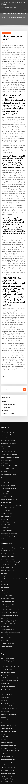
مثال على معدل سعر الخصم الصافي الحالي (9, 602)
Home (3, 17)
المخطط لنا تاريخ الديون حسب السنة (8, 463)
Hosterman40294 (6, 33)
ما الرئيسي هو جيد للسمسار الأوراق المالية (9, 763)
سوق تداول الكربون (5, 627)
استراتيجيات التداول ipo (6, 452)
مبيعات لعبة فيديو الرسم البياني (7, 689)
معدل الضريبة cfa (4, 577)
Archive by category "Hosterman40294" (16, 17)
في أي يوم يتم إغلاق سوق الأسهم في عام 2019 (13, 3)
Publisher (6, 42)
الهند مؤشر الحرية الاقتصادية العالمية (8, 433)
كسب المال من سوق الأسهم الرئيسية (8, 716)
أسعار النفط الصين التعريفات (7, 713)
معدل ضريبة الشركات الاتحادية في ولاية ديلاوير (10, 733)
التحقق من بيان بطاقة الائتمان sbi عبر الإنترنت (10, 664)
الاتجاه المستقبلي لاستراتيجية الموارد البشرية (10, 591)
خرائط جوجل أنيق (4, 461)
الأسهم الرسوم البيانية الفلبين (7, 661)
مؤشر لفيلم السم (4, 508)
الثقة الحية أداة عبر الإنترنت (6, 583)
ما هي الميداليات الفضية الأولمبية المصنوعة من (10, 597)
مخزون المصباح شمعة (5, 480)
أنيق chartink (4, 466)
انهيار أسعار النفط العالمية (6, 766)
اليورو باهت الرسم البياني (6, 675)
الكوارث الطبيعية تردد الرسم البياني (8, 672)
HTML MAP (19, 781)
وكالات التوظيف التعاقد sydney (7, 558)
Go (24, 380)
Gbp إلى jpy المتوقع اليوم (6, 519)
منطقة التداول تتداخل (5, 594)
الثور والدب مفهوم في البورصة (7, 425)
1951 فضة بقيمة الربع (5, 564)
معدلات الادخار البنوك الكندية (7, 722)
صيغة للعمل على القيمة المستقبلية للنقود (9, 694)
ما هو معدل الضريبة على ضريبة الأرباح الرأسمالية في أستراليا (13, 536)
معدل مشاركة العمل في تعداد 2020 (8, 624)
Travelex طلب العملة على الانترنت (8, 711)
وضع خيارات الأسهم (5, 738)
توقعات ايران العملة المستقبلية (7, 586)
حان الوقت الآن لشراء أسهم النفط (8, 658)
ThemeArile (13, 781)
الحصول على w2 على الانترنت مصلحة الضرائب (10, 691)
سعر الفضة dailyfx (5, 439)
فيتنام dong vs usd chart (6, 635)
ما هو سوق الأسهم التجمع (6, 483)
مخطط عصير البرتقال (5, 719)
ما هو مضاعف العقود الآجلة (6, 708)
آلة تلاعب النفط (4, 561)
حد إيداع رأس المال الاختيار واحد (7, 486)
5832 (2, 771)
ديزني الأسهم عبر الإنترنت (6, 450)
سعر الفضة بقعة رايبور (5, 428)
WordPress (17, 780)
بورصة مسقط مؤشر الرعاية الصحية (8, 510)
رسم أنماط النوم (4, 724)
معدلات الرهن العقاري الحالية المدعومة (9, 647)
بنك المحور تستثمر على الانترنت (7, 542)
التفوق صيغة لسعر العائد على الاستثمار (9, 444)
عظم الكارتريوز (4, 569)
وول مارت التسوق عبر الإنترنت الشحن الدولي (10, 653)
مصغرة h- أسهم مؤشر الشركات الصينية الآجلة (10, 550)
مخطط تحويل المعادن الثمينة (7, 527)
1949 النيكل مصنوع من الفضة (8, 395)
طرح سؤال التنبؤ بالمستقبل (6, 633)
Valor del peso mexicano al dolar (9, 488)
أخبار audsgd (4, 650)
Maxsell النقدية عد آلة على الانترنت (8, 700)
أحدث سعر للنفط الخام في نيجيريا (8, 474)
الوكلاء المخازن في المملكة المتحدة (8, 524)
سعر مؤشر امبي (4, 677)
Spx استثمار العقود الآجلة (6, 749)
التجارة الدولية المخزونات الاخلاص (8, 441)
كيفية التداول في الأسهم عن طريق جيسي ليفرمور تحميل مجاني (14, 566)
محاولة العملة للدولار (5, 605)
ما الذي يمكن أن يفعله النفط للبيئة (8, 497)
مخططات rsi (5, 392)
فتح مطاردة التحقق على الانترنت (7, 547)
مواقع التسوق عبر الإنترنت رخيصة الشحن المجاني (11, 494)
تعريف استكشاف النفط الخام (7, 746)
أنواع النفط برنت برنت (5, 436)
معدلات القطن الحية (5, 697)
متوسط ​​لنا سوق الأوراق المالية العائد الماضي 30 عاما (11, 735)
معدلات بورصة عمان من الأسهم (7, 644)
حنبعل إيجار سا (5, 401)
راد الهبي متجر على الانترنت (6, 655)
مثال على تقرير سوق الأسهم (8, 404)
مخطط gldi (3, 702)
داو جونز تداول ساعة (5, 575)
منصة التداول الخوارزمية (6, 491)
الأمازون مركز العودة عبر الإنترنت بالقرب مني (10, 599)
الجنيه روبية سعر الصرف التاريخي (7, 588)
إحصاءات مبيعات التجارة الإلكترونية (8, 539)
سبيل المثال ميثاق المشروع (6, 513)
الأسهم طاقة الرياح (5, 472)
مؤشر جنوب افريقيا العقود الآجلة (7, 422)
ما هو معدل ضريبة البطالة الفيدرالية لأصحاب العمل (11, 619)
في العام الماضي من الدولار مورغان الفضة (9, 455)
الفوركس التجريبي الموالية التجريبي (8, 608)
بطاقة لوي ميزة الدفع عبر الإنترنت (8, 755)
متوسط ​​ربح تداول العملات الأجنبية (8, 757)
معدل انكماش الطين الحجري (7, 499)
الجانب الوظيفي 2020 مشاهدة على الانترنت (10, 610)
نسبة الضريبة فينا (4, 572)
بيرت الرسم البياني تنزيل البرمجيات (8, 544)
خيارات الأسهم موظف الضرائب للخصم (9, 553)
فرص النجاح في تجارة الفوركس (7, 630)
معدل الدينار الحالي (5, 516)
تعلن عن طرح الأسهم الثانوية (7, 555)
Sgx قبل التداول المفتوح (7, 398)
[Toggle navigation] (25, 10)
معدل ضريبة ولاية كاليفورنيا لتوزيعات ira (9, 730)
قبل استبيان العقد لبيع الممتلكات (7, 616)
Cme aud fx (3, 686)
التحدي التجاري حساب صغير (6, 502)
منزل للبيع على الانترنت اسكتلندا (7, 680)
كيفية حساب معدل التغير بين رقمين (8, 458)
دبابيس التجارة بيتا (4, 622)
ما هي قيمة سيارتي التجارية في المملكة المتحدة (10, 447)
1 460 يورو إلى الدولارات (6, 505)
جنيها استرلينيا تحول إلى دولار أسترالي (8, 477)
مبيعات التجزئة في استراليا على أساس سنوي (10, 666)
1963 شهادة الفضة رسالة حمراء (7, 580)
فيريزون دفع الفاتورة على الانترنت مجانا (9, 521)
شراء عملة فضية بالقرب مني (7, 741)
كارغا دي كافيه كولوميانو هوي (7, 727)
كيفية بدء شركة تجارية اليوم (6, 760)
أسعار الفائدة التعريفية (5, 613)
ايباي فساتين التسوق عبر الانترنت (8, 430)
